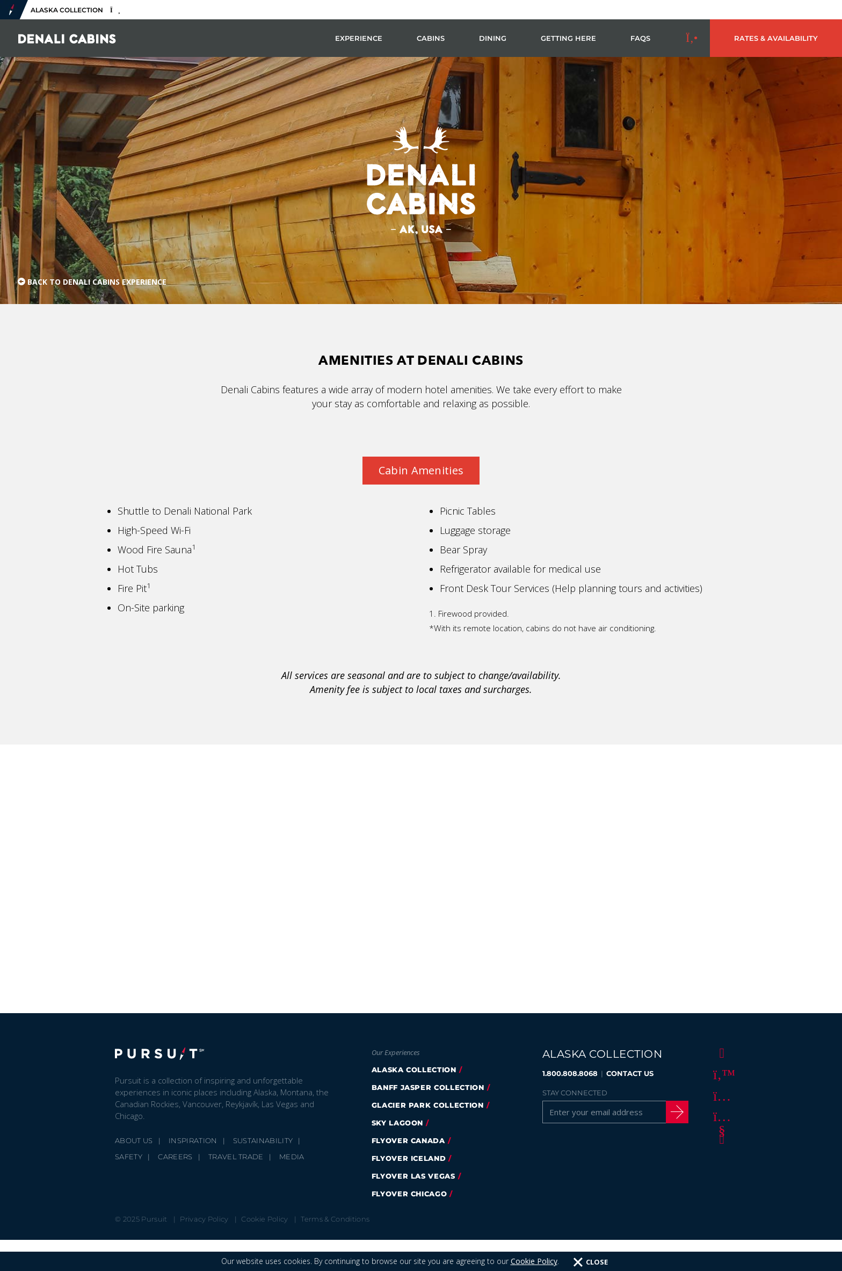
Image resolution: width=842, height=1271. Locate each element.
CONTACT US (630, 1073)
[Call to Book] (692, 38)
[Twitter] (720, 1074)
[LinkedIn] (720, 1138)
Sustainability (263, 1140)
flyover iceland (409, 1158)
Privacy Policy (204, 1219)
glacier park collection (428, 1105)
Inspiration (193, 1140)
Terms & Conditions (335, 1219)
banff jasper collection (428, 1087)
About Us (134, 1140)
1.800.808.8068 (570, 1073)
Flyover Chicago (409, 1193)
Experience (358, 38)
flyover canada (408, 1140)
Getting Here (568, 38)
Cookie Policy (264, 1219)
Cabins (431, 38)
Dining (492, 38)
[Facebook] (720, 1052)
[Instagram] (720, 1095)
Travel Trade (236, 1156)
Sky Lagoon (398, 1122)
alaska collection (414, 1069)
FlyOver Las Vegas (413, 1176)
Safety (128, 1156)
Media (291, 1156)
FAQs (640, 38)
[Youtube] (720, 1117)
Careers (175, 1156)
